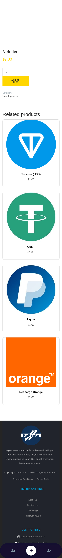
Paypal (31, 319)
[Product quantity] (6, 72)
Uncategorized (10, 96)
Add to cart (15, 81)
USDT (31, 246)
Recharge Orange (31, 392)
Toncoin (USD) (31, 174)
